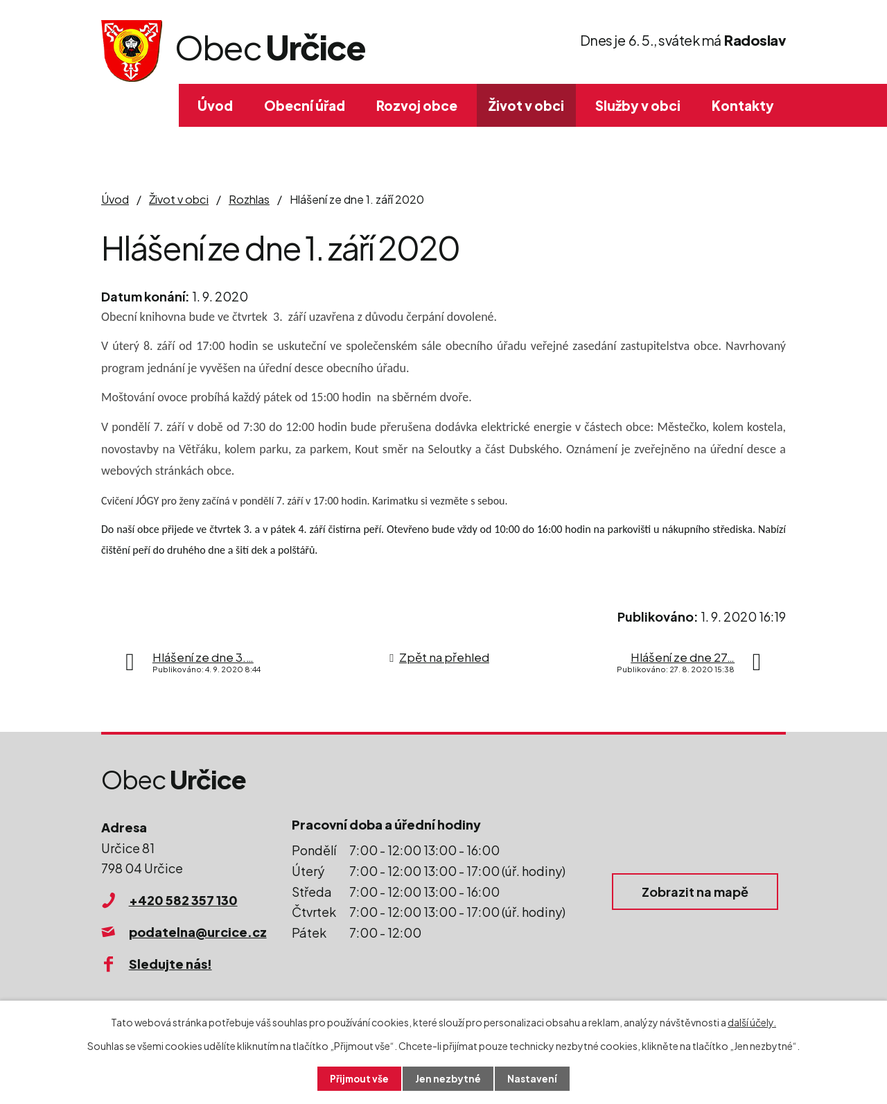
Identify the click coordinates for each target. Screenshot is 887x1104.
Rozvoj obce (416, 105)
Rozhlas (249, 199)
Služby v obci (637, 105)
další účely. (752, 1021)
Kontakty (743, 105)
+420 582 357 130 (183, 900)
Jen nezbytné (449, 1078)
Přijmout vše (358, 1078)
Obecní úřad (304, 105)
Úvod (215, 105)
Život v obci (526, 105)
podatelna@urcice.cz (198, 932)
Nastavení (534, 1078)
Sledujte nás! (170, 964)
